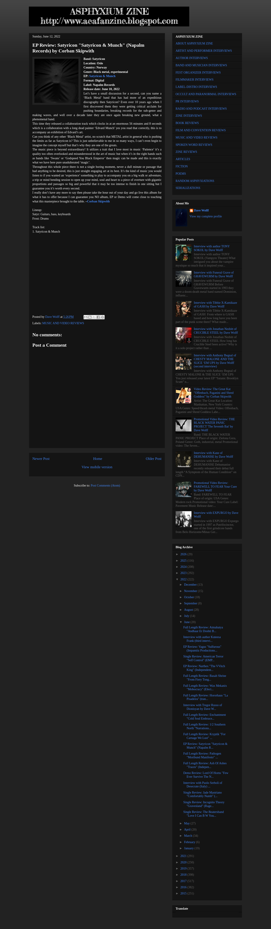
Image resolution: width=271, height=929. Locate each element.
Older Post (153, 459)
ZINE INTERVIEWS (189, 115)
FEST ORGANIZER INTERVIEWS (198, 72)
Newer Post (41, 459)
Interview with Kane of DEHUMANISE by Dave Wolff (213, 454)
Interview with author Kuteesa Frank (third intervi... (202, 638)
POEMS (181, 173)
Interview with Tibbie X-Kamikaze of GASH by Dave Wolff (215, 304)
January (189, 848)
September (191, 603)
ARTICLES (183, 159)
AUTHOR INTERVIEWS (192, 58)
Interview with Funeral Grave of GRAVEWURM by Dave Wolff (214, 274)
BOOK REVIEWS (187, 123)
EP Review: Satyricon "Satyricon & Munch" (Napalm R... (205, 745)
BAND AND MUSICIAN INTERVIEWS (201, 65)
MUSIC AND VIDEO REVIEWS (63, 323)
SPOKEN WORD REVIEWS (194, 144)
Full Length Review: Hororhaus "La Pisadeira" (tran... (205, 697)
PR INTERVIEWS (187, 101)
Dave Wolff (201, 210)
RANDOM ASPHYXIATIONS (195, 181)
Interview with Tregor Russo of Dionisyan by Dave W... (202, 707)
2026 (183, 554)
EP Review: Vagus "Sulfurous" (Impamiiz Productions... (202, 648)
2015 (183, 893)
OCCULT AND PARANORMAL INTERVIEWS (206, 94)
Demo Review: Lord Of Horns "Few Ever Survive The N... (205, 774)
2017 (183, 881)
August (189, 609)
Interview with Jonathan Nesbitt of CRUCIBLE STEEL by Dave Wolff (216, 330)
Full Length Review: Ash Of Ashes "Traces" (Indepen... (204, 765)
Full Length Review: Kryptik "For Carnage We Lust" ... (204, 736)
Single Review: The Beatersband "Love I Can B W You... (203, 813)
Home (97, 459)
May (187, 823)
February (190, 842)
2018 (183, 874)
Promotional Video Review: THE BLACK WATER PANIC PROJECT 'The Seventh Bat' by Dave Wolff (214, 425)
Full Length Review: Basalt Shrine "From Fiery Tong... (204, 677)
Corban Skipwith (98, 201)
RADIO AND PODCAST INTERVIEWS (201, 108)
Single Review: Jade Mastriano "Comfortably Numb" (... (202, 794)
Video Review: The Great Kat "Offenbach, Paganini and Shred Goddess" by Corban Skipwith (214, 392)
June (187, 622)
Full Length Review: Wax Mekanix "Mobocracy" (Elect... (205, 687)
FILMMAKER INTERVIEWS (194, 79)
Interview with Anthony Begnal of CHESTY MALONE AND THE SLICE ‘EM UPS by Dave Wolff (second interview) (215, 361)
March (188, 835)
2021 (183, 856)
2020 (183, 862)
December (190, 584)
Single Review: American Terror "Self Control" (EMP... (203, 658)
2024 (183, 566)
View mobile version (97, 467)
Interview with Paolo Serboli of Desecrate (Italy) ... (202, 784)
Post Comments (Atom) (105, 485)
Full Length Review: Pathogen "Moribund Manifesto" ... (202, 755)
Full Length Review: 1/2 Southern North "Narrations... (204, 726)
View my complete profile (206, 216)
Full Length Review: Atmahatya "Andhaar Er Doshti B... (203, 629)
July (187, 616)
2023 (183, 573)
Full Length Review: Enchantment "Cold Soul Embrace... (204, 716)
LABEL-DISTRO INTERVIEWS (196, 87)
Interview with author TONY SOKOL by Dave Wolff (212, 248)
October (189, 597)
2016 (183, 887)
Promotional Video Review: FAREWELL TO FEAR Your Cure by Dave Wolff (215, 486)
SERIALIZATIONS (188, 188)
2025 (183, 560)
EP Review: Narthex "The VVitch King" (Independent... (204, 668)
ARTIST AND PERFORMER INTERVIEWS (204, 50)
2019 (183, 868)
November (191, 591)
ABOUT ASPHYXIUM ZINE (194, 43)
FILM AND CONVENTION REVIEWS (201, 130)
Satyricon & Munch (102, 76)
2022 (183, 579)
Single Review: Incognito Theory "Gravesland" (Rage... (204, 804)
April (187, 829)
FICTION (182, 166)
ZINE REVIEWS (186, 152)
